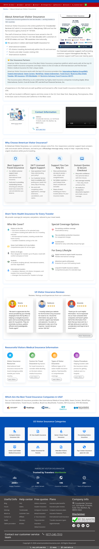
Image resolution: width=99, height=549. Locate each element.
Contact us (7, 517)
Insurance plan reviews (57, 507)
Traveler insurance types (58, 520)
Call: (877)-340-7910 (38, 547)
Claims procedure (10, 523)
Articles (21, 523)
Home (5, 5)
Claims (21, 507)
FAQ (20, 503)
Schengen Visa (46, 5)
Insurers (66, 5)
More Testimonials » (85, 336)
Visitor (11, 5)
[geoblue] (65, 409)
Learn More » (12, 379)
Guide (6, 520)
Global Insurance (39, 527)
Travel (27, 5)
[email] (93, 1)
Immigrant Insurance (41, 510)
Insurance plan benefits (57, 503)
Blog (5, 503)
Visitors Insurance (40, 503)
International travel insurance (59, 517)
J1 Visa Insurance (40, 517)
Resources (57, 5)
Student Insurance (40, 507)
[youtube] (79, 525)
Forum (6, 507)
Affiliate (21, 517)
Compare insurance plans (58, 510)
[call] (90, 1)
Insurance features (56, 513)
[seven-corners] (15, 409)
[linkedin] (84, 525)
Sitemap (6, 510)
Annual (36, 5)
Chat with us (67, 547)
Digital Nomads (55, 523)
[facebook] (74, 525)
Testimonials (23, 510)
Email (53, 547)
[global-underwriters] (48, 409)
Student (20, 5)
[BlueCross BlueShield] (84, 407)
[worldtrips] (32, 409)
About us (7, 513)
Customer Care (77, 5)
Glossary (22, 520)
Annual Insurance (39, 513)
